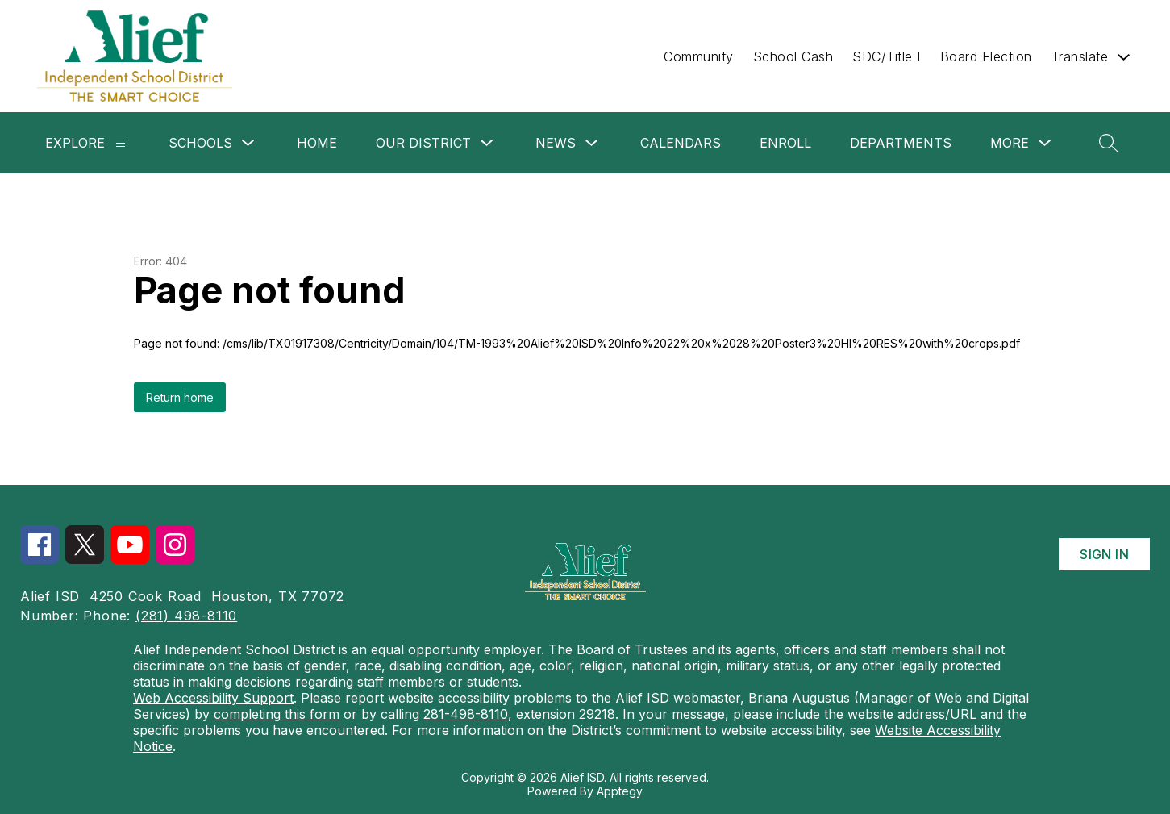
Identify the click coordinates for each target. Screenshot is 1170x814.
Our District (423, 143)
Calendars (680, 143)
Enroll (785, 143)
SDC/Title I (886, 56)
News (555, 143)
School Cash (793, 56)
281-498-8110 (465, 714)
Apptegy (620, 791)
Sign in (1104, 554)
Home (317, 143)
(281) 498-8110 (186, 615)
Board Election (986, 56)
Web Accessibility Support (213, 698)
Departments (900, 143)
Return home (180, 397)
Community (699, 56)
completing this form (276, 714)
